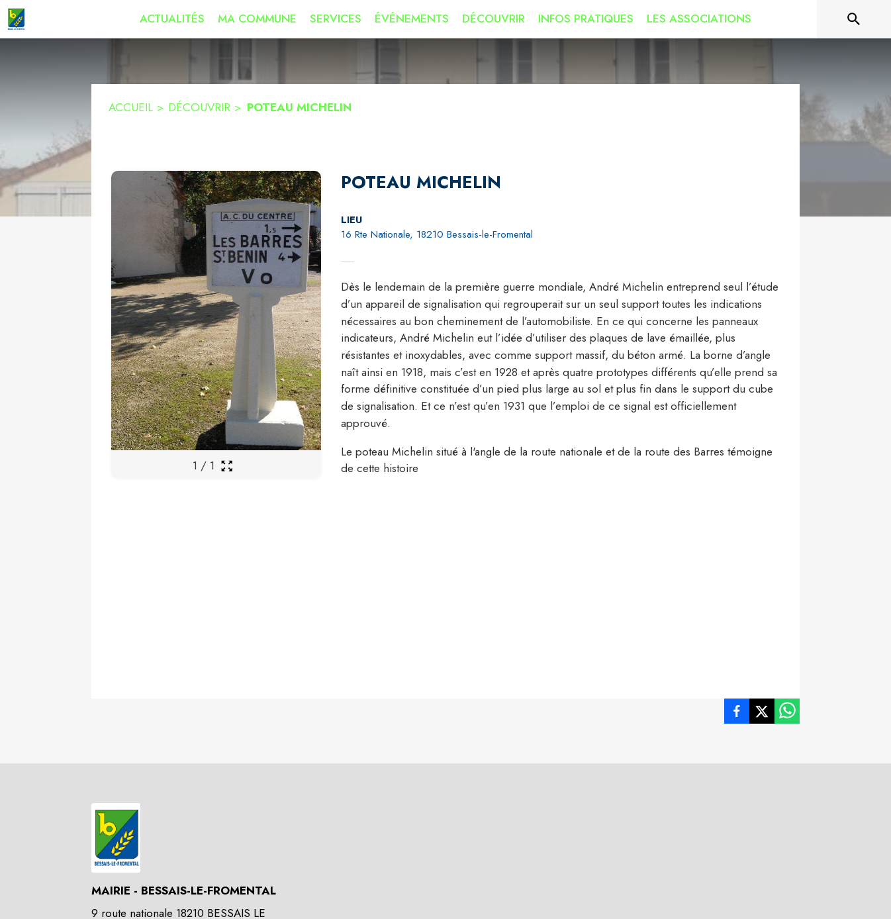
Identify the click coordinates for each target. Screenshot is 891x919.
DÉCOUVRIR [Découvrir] (199, 107)
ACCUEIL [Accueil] (131, 107)
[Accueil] (16, 19)
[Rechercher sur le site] (854, 19)
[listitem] (736, 714)
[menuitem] (172, 19)
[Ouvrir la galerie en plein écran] (226, 466)
